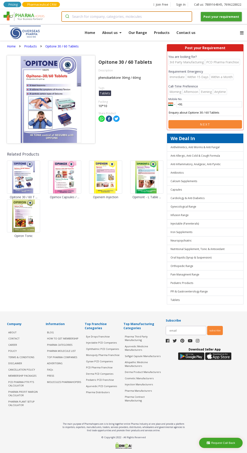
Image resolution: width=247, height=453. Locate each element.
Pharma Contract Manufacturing (135, 398)
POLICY (12, 350)
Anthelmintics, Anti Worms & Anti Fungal (195, 147)
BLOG (50, 332)
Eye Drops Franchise (98, 336)
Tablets (175, 300)
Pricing (13, 4)
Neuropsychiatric (181, 240)
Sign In (181, 4)
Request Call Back (221, 443)
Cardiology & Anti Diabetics (188, 198)
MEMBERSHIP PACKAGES (22, 375)
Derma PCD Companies (99, 373)
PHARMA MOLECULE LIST (61, 350)
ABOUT (12, 332)
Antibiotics (177, 172)
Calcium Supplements (184, 181)
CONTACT (14, 338)
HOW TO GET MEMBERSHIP (62, 338)
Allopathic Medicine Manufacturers (136, 364)
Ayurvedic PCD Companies (101, 386)
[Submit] (67, 16)
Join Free (160, 4)
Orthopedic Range (182, 266)
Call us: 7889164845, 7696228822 (217, 4)
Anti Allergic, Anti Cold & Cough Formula (195, 156)
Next (205, 124)
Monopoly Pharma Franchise (103, 355)
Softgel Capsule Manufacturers (143, 356)
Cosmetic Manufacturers (139, 378)
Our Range (138, 32)
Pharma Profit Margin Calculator (23, 393)
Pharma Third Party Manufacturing (136, 338)
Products (161, 32)
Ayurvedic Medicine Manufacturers (136, 348)
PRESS (50, 375)
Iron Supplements (181, 232)
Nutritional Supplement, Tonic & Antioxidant (198, 249)
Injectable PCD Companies (101, 342)
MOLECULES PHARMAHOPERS (64, 382)
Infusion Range (180, 215)
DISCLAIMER (15, 363)
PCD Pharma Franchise (99, 367)
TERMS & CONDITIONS (21, 357)
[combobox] (127, 16)
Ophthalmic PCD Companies (102, 349)
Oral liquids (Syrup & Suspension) (191, 257)
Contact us (185, 32)
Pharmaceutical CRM (41, 4)
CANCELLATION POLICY (21, 369)
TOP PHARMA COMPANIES (62, 357)
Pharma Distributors (98, 392)
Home (90, 32)
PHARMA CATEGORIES (59, 344)
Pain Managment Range (185, 274)
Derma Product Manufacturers (143, 372)
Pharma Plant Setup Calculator (21, 403)
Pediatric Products (182, 283)
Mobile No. (175, 99)
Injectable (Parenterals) (185, 223)
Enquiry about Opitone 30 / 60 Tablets (205, 112)
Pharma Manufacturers (138, 390)
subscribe (215, 330)
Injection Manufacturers (139, 384)
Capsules (176, 189)
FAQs (50, 369)
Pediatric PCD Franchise (100, 379)
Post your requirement (221, 17)
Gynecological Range (183, 206)
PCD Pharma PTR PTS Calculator (21, 383)
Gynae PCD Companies (99, 361)
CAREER (12, 344)
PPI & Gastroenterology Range (189, 291)
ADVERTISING (55, 363)
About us (112, 32)
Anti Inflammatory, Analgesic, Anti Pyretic (196, 164)
